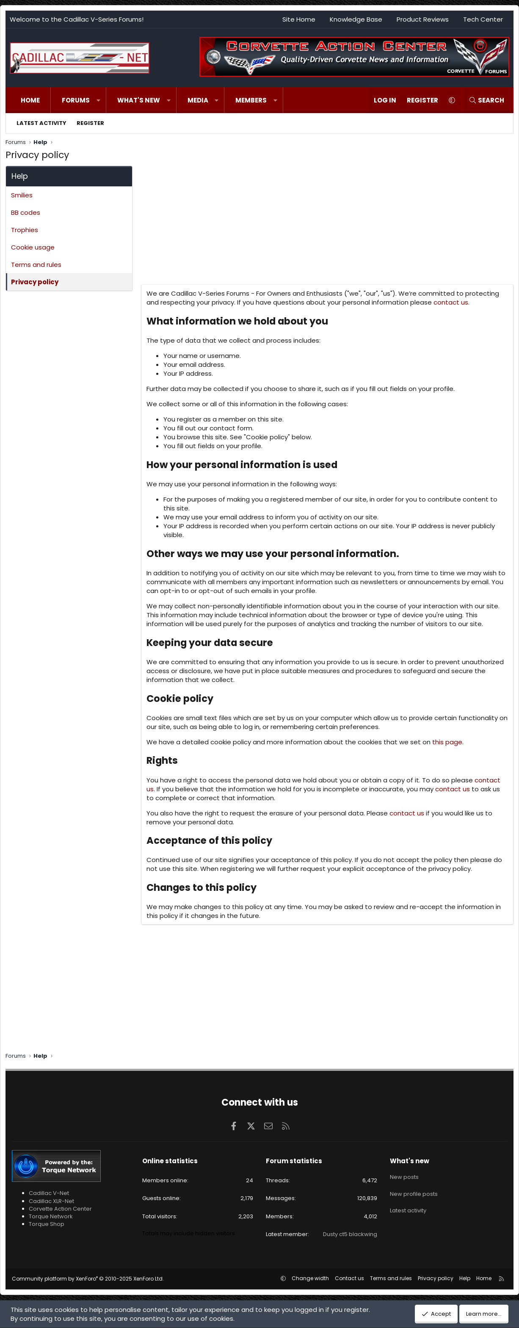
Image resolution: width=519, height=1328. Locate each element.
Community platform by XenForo (88, 1278)
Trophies (24, 229)
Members (251, 100)
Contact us (349, 1278)
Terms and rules (36, 264)
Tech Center (483, 19)
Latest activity (41, 123)
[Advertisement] (326, 225)
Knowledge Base (356, 19)
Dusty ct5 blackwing (350, 1234)
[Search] (486, 100)
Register (90, 123)
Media (198, 100)
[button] (98, 100)
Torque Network (51, 1216)
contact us (450, 302)
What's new (138, 100)
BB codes (25, 212)
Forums (76, 100)
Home (30, 100)
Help (464, 1278)
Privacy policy (34, 281)
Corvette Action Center (60, 1209)
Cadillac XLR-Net (51, 1201)
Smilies (22, 195)
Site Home (298, 19)
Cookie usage (33, 247)
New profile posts (414, 1191)
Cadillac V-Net (49, 1193)
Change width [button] (310, 1278)
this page (447, 741)
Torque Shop (46, 1224)
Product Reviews (423, 19)
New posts (404, 1175)
